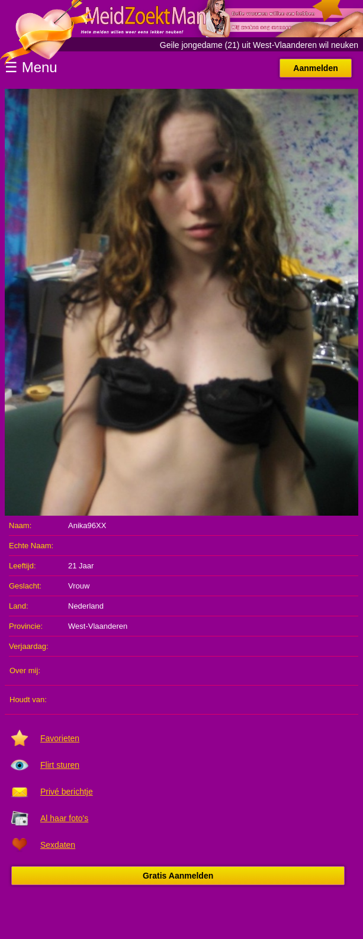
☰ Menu (31, 67)
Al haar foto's (64, 818)
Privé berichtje (66, 791)
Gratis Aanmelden (178, 875)
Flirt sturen (59, 765)
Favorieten (59, 738)
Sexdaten (57, 845)
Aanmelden (315, 68)
